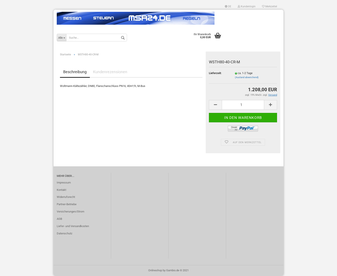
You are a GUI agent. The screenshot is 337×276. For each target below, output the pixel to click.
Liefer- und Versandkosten (73, 226)
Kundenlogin (247, 6)
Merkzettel (269, 6)
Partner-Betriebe (67, 204)
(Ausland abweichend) (247, 77)
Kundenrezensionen (110, 72)
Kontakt (61, 189)
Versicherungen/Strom (70, 211)
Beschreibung (75, 72)
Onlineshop (155, 270)
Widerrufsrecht (66, 197)
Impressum (64, 182)
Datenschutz (64, 233)
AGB (59, 218)
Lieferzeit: (215, 73)
